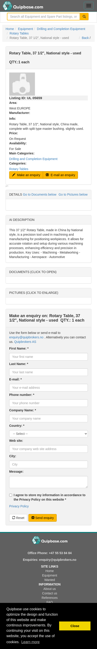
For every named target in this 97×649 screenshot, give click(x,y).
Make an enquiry (26, 175)
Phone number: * (21, 395)
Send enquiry (42, 518)
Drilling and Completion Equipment (61, 29)
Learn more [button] (30, 642)
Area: (13, 103)
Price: (13, 133)
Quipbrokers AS (25, 342)
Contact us (49, 593)
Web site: (16, 440)
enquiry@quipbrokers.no (26, 337)
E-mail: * (15, 379)
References (50, 598)
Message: (16, 471)
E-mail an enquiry (60, 175)
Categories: (17, 163)
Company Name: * (22, 410)
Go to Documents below (39, 194)
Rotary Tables (19, 33)
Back (85, 38)
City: (12, 456)
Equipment (25, 29)
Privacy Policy (19, 506)
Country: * (16, 425)
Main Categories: (21, 153)
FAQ (49, 602)
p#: (7, 186)
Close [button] (75, 626)
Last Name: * (18, 364)
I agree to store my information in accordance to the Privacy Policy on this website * (47, 497)
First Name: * (18, 348)
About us (49, 589)
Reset (18, 518)
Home (10, 29)
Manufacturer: (19, 113)
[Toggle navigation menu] (89, 5)
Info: (12, 118)
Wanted (49, 580)
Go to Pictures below (73, 194)
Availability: (18, 143)
